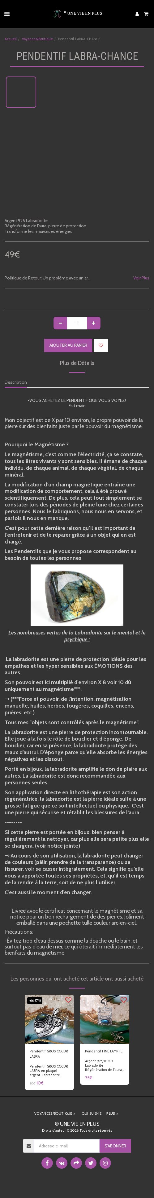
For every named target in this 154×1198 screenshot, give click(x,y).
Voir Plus (141, 278)
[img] (49, 1019)
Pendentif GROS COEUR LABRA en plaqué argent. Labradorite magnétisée (49, 1072)
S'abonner (115, 1146)
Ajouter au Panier (68, 345)
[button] (7, 14)
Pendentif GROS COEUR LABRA (49, 1054)
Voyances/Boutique (37, 39)
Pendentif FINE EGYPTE (103, 1051)
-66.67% (34, 1000)
